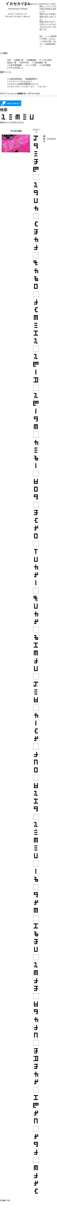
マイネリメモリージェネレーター (21, 87)
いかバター (42, 87)
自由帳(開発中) (31, 79)
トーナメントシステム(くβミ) (19, 81)
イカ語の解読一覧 (39, 63)
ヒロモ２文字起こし (15, 68)
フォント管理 (30, 65)
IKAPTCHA (24, 63)
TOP (9, 60)
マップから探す (45, 60)
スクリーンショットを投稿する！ (14, 93)
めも (41, 36)
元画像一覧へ (5, 1200)
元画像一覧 (18, 60)
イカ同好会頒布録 (14, 79)
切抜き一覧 (11, 63)
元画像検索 (31, 60)
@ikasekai (51, 44)
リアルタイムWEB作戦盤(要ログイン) (22, 84)
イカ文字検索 (44, 65)
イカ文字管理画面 (14, 65)
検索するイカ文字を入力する (12, 122)
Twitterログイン (33, 4)
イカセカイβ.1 (18, 4)
